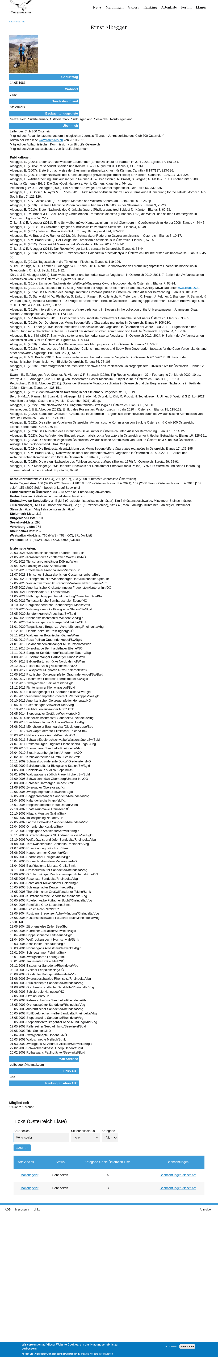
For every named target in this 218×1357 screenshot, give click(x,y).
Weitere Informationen (101, 1355)
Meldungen (115, 7)
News (97, 7)
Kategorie (108, 1263)
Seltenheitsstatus (83, 1263)
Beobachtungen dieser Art (178, 1307)
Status (60, 1294)
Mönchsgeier (29, 1307)
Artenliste (169, 7)
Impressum (22, 1341)
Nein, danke (187, 1347)
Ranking (150, 7)
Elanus (201, 7)
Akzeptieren (171, 1347)
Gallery (133, 7)
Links (36, 1341)
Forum (186, 7)
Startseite (17, 22)
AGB (8, 1341)
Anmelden (206, 1341)
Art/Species (22, 1263)
